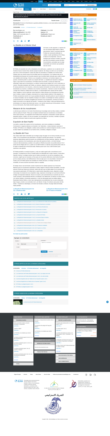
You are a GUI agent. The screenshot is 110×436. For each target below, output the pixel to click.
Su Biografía (42, 297)
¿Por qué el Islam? (78, 97)
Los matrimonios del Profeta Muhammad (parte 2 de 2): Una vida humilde (31, 276)
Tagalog (77, 1)
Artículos (27, 9)
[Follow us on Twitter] (91, 374)
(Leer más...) (16, 330)
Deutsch (50, 1)
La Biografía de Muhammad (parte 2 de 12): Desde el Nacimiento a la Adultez (32, 204)
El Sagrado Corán (77, 35)
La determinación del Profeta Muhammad (33, 302)
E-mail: (18, 247)
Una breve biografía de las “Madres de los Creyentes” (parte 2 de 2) (30, 281)
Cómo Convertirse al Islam (91, 58)
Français (45, 1)
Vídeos (34, 9)
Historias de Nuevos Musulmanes (76, 66)
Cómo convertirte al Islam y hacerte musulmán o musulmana (82, 89)
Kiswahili (85, 1)
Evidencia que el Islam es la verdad (77, 19)
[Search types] (92, 5)
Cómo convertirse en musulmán (91, 23)
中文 (65, 1)
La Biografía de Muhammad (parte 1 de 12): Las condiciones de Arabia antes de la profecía (35, 201)
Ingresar (44, 5)
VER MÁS (16, 359)
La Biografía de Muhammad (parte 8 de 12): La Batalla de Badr (23, 189)
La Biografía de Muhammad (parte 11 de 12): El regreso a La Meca (30, 228)
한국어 (90, 1)
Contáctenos (88, 9)
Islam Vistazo (43, 9)
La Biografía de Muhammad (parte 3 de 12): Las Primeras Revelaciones (31, 206)
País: (18, 244)
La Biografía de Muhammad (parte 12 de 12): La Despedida (28, 230)
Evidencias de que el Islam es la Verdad (78, 54)
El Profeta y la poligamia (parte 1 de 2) (23, 284)
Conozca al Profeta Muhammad (22, 270)
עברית (95, 1)
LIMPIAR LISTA (93, 335)
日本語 (69, 1)
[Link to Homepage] (18, 5)
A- (61, 20)
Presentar (44, 251)
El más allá (90, 27)
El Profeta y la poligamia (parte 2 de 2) (23, 286)
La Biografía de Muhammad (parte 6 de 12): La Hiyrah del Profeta (29, 214)
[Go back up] (107, 302)
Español (40, 1)
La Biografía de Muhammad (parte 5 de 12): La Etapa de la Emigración (30, 212)
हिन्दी (81, 1)
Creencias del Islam (76, 23)
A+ (66, 20)
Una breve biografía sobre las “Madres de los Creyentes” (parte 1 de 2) (30, 278)
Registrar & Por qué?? (54, 5)
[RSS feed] (95, 374)
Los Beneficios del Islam (91, 54)
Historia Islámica (91, 39)
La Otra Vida (90, 62)
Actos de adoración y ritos (77, 27)
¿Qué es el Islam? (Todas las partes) (83, 85)
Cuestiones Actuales (76, 74)
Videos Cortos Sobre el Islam (90, 74)
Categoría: (16, 27)
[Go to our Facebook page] (86, 374)
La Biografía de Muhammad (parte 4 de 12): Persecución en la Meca (30, 209)
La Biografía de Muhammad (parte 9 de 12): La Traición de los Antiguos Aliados (32, 222)
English (32, 1)
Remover (94, 332)
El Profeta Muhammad (24, 12)
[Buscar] (85, 5)
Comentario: (43, 240)
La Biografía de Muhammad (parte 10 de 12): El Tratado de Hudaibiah (57, 189)
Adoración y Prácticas (76, 62)
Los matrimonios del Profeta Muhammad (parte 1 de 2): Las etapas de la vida (32, 273)
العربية (36, 1)
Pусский (55, 1)
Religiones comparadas (90, 31)
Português (60, 1)
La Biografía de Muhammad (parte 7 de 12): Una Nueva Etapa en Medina (31, 217)
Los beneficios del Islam (91, 19)
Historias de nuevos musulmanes (76, 31)
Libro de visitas (52, 9)
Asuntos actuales (77, 39)
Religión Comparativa (90, 66)
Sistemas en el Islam (77, 43)
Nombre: (17, 240)
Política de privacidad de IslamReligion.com (62, 374)
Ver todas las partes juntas (20, 233)
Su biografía (32, 12)
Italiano (73, 1)
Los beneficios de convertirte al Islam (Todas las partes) (85, 93)
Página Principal (18, 9)
